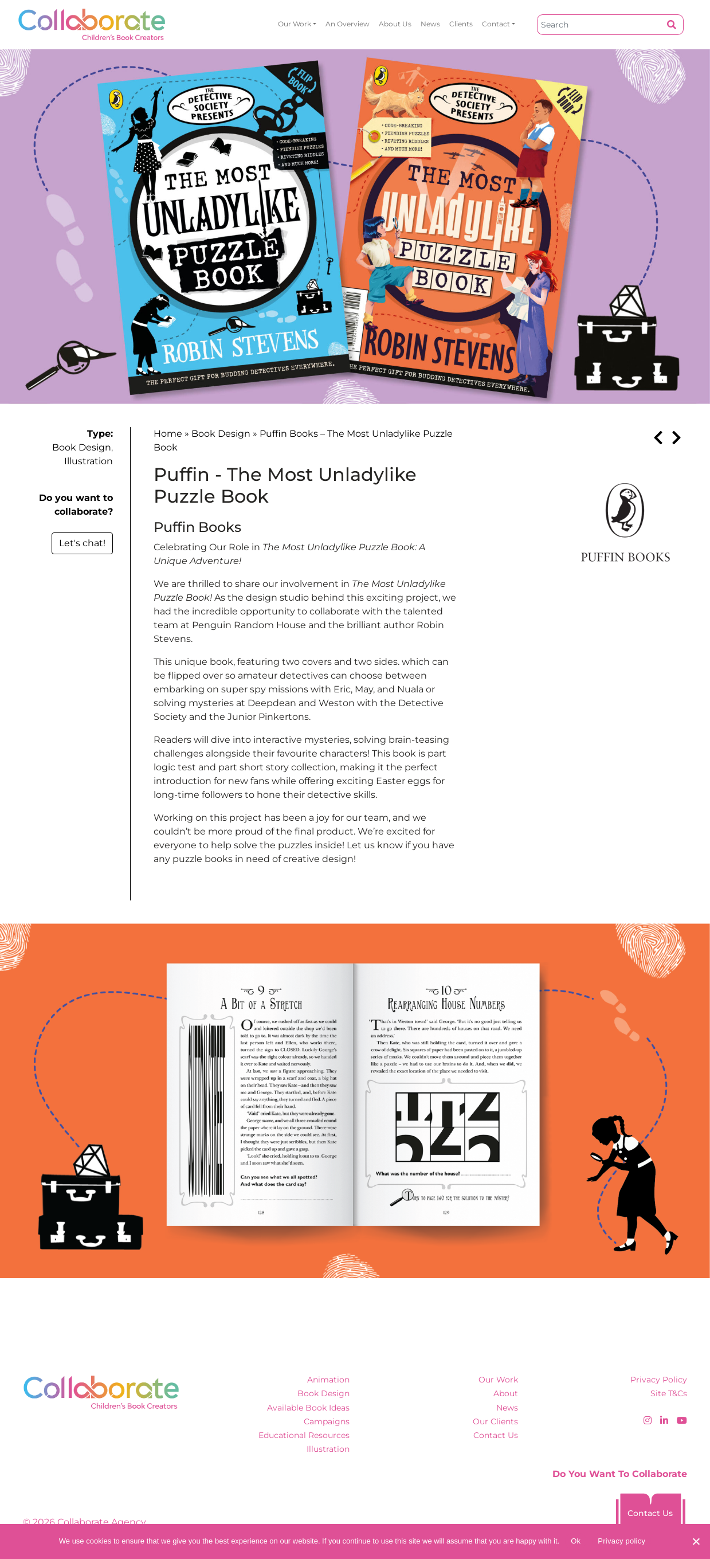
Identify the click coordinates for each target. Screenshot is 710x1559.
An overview (347, 23)
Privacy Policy (658, 1379)
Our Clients (495, 1421)
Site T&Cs (668, 1393)
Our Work (294, 23)
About (505, 1393)
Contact (496, 23)
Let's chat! (82, 543)
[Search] (599, 24)
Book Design (81, 447)
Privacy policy (621, 1541)
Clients (461, 23)
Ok (575, 1541)
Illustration (88, 461)
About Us (395, 23)
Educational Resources (304, 1435)
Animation (328, 1379)
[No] (695, 1541)
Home (168, 433)
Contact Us (495, 1435)
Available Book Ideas (308, 1408)
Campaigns (327, 1421)
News (430, 23)
